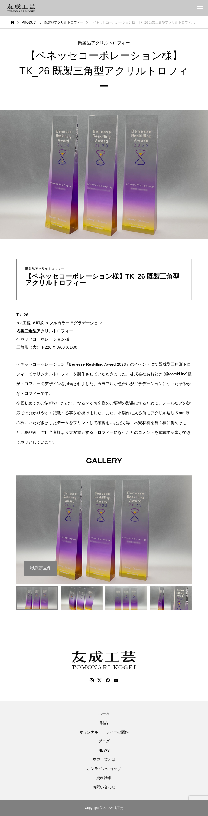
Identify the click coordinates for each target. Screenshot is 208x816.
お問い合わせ (104, 787)
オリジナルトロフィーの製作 (104, 732)
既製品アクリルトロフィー (104, 43)
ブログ (104, 741)
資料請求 (104, 778)
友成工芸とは (104, 759)
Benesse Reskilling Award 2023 (97, 364)
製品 (104, 723)
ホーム (104, 713)
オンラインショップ (104, 769)
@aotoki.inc (175, 374)
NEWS (104, 750)
